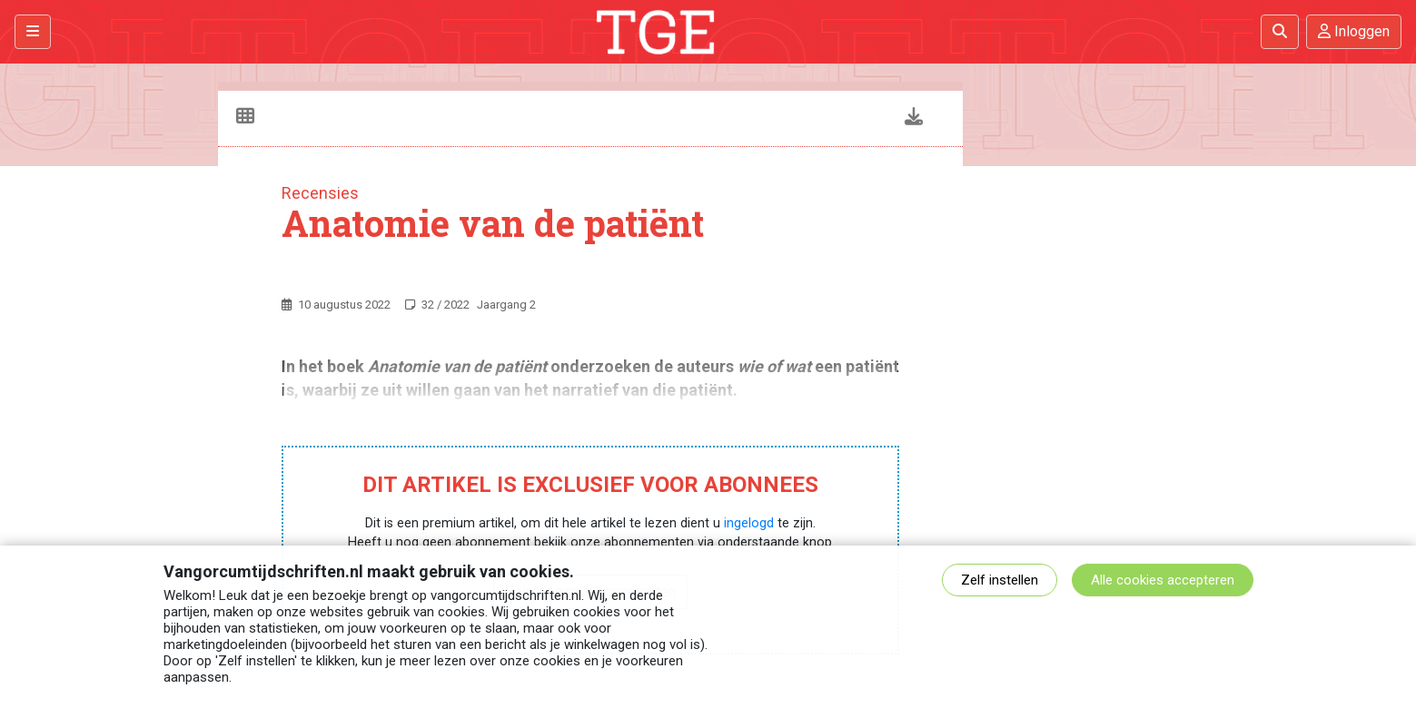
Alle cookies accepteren (1162, 580)
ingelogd (749, 523)
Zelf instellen (999, 580)
